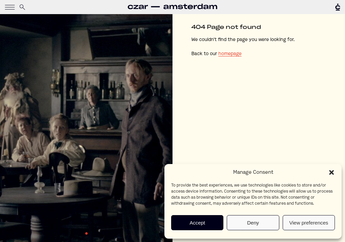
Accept (197, 223)
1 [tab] (86, 233)
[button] (331, 172)
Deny (253, 223)
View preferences (308, 223)
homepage (230, 53)
